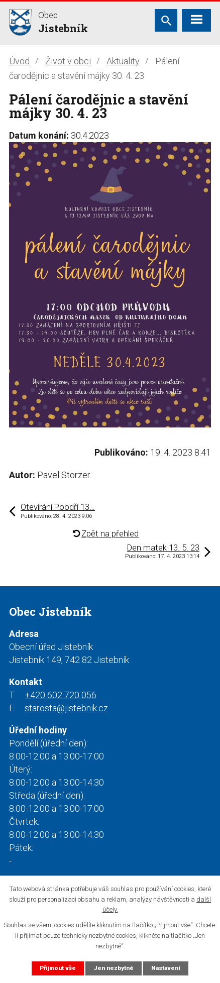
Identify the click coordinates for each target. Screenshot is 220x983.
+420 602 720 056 (60, 695)
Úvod (19, 61)
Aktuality (123, 61)
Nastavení (165, 967)
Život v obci (68, 61)
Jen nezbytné (114, 967)
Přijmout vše (58, 967)
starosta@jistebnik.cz (66, 708)
